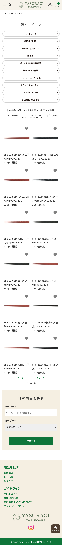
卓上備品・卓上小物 (31, 99)
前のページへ (11, 115)
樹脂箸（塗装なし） (30, 48)
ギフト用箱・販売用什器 (30, 63)
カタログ (8, 481)
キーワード (11, 406)
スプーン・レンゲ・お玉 (31, 77)
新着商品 (9, 473)
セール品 (8, 477)
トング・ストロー (30, 92)
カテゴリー (11, 420)
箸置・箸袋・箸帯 (30, 70)
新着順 (51, 110)
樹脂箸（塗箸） (30, 41)
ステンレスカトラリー (30, 85)
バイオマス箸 (31, 33)
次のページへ (36, 117)
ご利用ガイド (10, 494)
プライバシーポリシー (15, 506)
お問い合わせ (11, 498)
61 (38, 378)
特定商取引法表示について (18, 502)
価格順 (42, 110)
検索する (31, 440)
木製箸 (30, 55)
